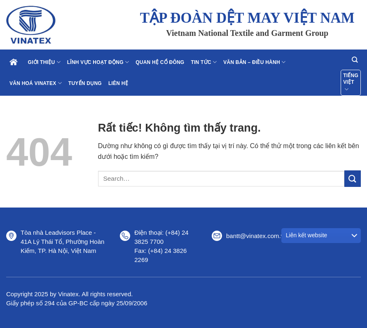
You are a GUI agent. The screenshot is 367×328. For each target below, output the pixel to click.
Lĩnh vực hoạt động (98, 62)
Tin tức (204, 62)
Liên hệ (118, 83)
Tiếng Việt (350, 83)
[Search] (354, 60)
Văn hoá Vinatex (35, 83)
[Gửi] (352, 178)
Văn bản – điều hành (254, 62)
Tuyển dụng (85, 83)
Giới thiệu (44, 62)
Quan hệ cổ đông (160, 62)
